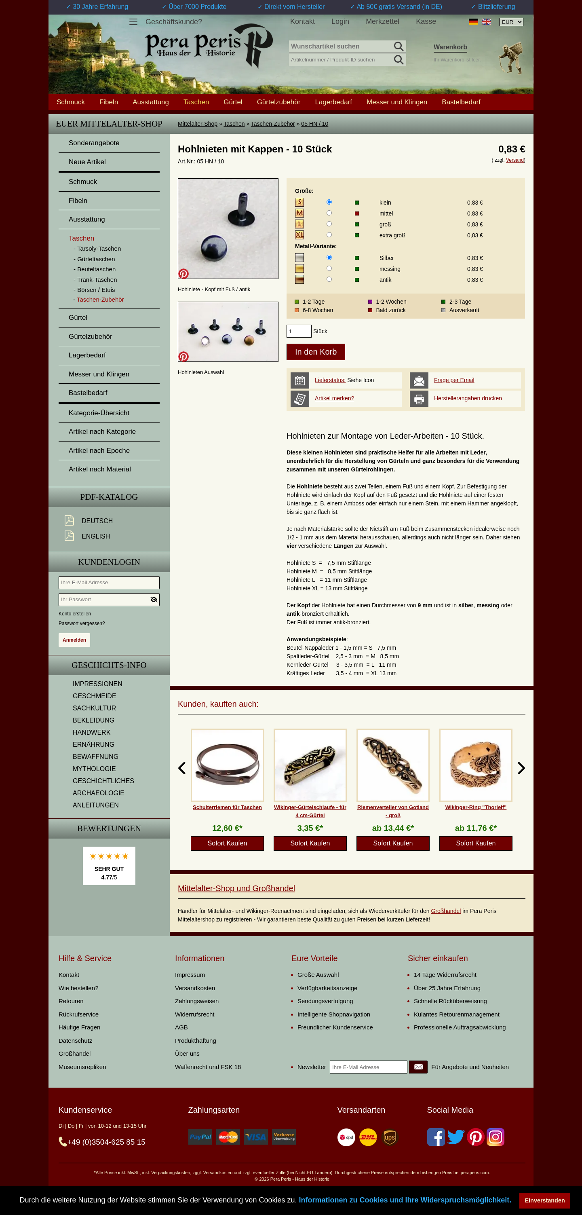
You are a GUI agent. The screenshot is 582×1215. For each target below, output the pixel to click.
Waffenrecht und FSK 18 (208, 1066)
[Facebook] (436, 1137)
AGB (181, 1027)
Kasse (426, 21)
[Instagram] (495, 1137)
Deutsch (97, 521)
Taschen (234, 123)
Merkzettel (382, 21)
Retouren (71, 1000)
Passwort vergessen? (82, 623)
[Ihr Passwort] (109, 599)
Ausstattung (151, 102)
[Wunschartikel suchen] (347, 46)
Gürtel (233, 102)
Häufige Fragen (79, 1027)
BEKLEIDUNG (93, 720)
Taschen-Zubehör (273, 123)
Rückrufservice (79, 1014)
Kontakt (302, 21)
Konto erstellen (75, 614)
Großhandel (446, 911)
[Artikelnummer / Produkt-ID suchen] (347, 58)
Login (340, 21)
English (96, 536)
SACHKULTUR (94, 708)
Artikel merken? (334, 398)
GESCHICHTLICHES (103, 781)
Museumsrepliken (82, 1066)
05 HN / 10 (314, 123)
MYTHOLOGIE (94, 768)
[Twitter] (456, 1137)
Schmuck (71, 102)
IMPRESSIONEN (97, 683)
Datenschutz (75, 1040)
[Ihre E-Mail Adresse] (109, 582)
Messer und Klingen (397, 102)
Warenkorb (450, 47)
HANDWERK (91, 732)
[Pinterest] (476, 1137)
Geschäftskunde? (174, 22)
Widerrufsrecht (195, 1014)
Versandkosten (195, 988)
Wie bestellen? (78, 988)
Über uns (187, 1053)
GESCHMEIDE (94, 696)
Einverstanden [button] (545, 1200)
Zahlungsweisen (197, 1000)
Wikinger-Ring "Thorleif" (476, 807)
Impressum (190, 974)
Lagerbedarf (333, 102)
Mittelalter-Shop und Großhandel (236, 888)
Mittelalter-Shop (197, 123)
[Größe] (329, 202)
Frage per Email (454, 380)
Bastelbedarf (461, 102)
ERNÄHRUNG (93, 744)
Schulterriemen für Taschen (227, 807)
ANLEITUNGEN (96, 805)
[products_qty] (299, 331)
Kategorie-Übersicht (99, 413)
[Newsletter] (418, 1067)
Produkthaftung (195, 1040)
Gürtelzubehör (279, 102)
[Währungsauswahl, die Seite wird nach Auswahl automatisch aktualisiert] (511, 22)
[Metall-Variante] (329, 257)
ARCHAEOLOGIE (98, 793)
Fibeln (108, 102)
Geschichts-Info (109, 665)
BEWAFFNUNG (95, 756)
